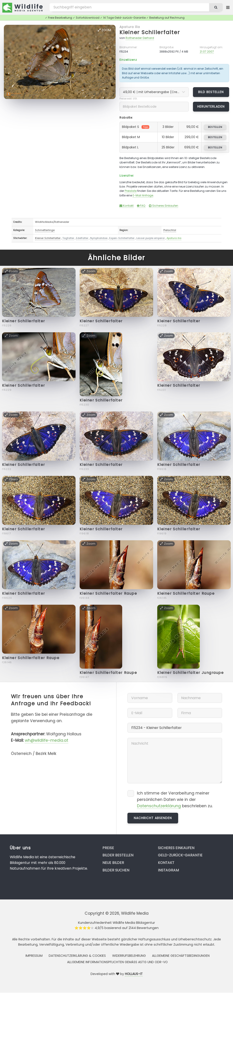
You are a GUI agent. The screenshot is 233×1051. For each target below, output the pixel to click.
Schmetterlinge (45, 230)
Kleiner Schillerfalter (149, 32)
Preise (108, 847)
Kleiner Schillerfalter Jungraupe (190, 672)
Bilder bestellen (117, 855)
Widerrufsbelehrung (129, 955)
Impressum (34, 955)
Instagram (168, 870)
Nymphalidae (98, 238)
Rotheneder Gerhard (140, 38)
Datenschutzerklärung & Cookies (77, 955)
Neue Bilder (113, 862)
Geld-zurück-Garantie (180, 855)
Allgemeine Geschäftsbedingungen (181, 955)
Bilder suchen (115, 870)
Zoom (104, 30)
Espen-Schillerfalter (121, 238)
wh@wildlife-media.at (46, 740)
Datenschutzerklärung (159, 806)
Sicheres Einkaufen (163, 206)
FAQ (141, 206)
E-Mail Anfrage (143, 195)
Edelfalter (82, 238)
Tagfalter (68, 238)
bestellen (215, 127)
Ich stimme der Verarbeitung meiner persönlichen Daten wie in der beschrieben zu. (175, 799)
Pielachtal (169, 230)
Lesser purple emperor (150, 238)
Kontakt (126, 206)
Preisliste (131, 191)
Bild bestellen (211, 92)
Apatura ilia (129, 27)
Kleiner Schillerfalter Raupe (108, 593)
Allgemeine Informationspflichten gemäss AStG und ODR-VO (117, 962)
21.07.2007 (207, 51)
